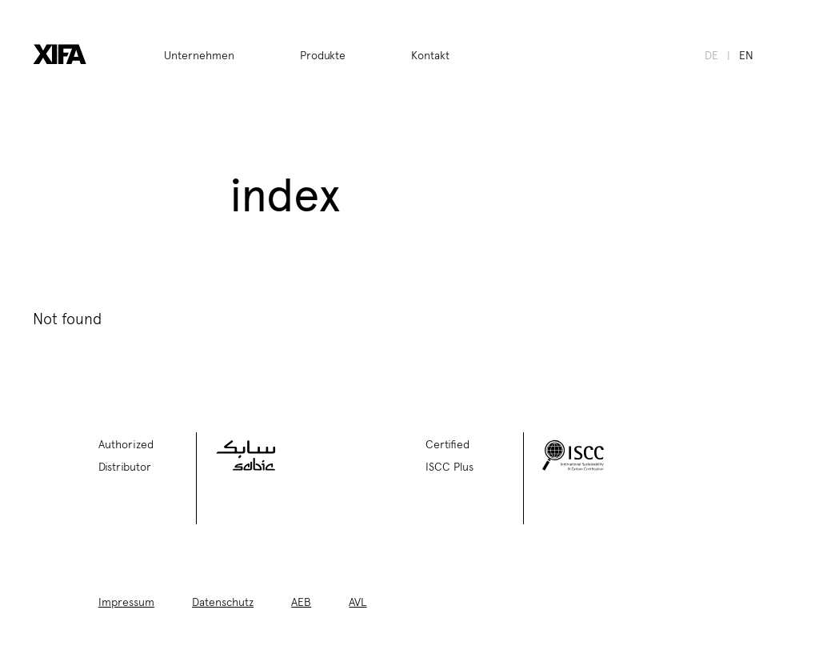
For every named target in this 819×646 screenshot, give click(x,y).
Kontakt (430, 54)
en (746, 54)
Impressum (126, 601)
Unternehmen (199, 54)
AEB (301, 601)
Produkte (323, 54)
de (711, 54)
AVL (357, 601)
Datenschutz (223, 601)
